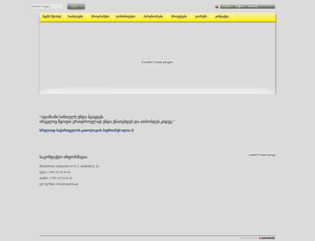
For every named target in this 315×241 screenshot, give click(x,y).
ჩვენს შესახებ (52, 16)
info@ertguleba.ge (67, 184)
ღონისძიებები (126, 16)
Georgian (227, 6)
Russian (251, 6)
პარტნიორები (153, 16)
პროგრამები (100, 16)
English (240, 6)
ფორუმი (201, 16)
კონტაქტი (222, 16)
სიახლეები (76, 16)
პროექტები (179, 16)
